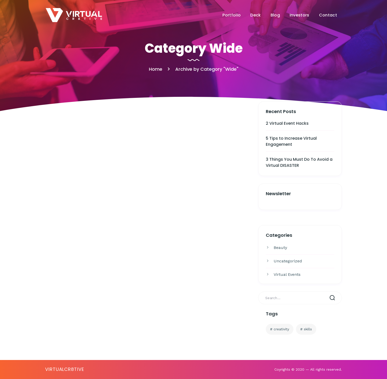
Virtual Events (287, 274)
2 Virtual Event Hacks (287, 123)
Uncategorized (288, 261)
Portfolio (231, 15)
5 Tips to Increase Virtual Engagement (291, 141)
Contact (328, 15)
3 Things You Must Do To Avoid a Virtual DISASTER (299, 162)
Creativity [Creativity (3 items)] (281, 329)
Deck (255, 15)
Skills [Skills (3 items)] (308, 329)
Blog (275, 15)
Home (155, 69)
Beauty (280, 247)
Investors (299, 15)
